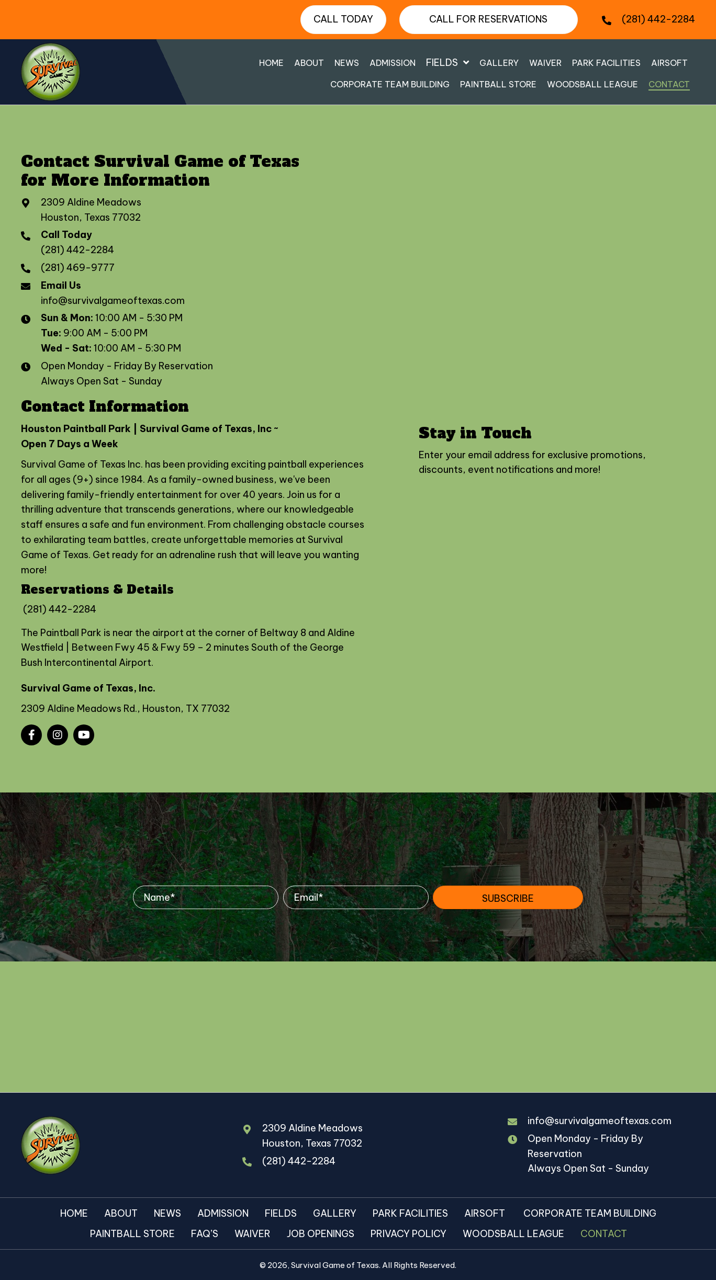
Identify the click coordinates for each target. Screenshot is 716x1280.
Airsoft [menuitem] (485, 1213)
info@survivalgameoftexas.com (113, 300)
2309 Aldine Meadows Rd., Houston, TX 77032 (125, 709)
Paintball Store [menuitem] (132, 1234)
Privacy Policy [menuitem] (408, 1234)
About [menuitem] (121, 1213)
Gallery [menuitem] (334, 1213)
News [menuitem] (167, 1213)
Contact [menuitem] (603, 1234)
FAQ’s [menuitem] (204, 1234)
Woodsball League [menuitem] (513, 1234)
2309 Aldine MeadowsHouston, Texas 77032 (312, 1135)
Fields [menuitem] (281, 1213)
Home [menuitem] (74, 1213)
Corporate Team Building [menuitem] (589, 1213)
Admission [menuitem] (223, 1213)
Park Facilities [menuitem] (410, 1213)
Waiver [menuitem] (252, 1234)
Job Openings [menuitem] (320, 1234)
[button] (31, 734)
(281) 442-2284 (658, 19)
